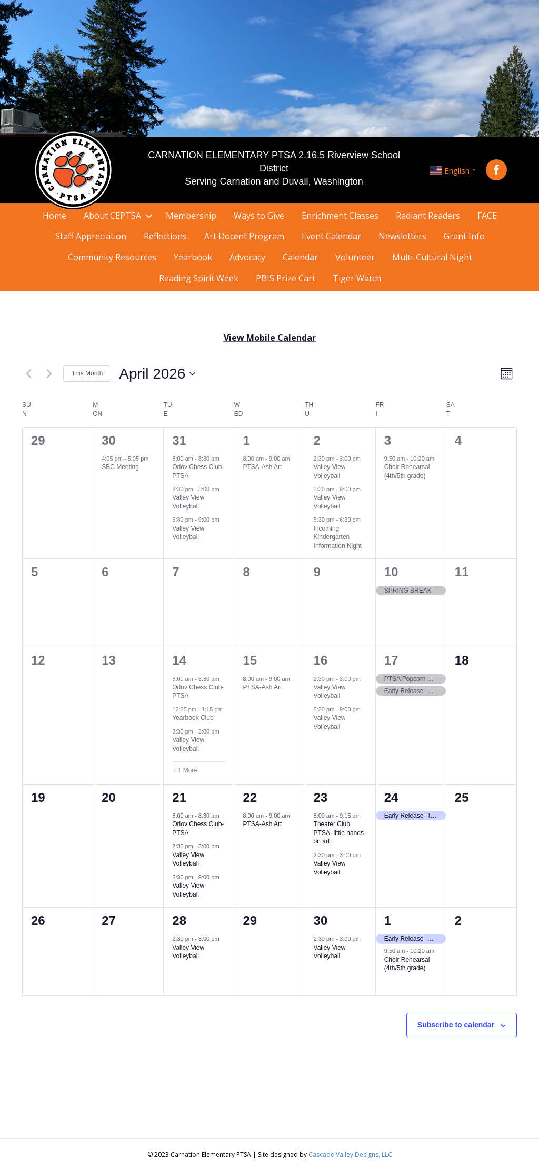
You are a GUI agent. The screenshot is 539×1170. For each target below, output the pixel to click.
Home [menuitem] (54, 215)
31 (179, 440)
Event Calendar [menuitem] (331, 236)
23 (321, 797)
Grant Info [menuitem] (464, 236)
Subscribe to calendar (455, 1025)
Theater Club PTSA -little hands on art (339, 832)
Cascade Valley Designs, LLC (350, 1154)
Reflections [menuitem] (165, 236)
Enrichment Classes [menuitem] (340, 215)
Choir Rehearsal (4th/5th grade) (407, 964)
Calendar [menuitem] (300, 257)
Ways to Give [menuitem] (259, 215)
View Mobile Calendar (270, 337)
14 (179, 660)
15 (250, 660)
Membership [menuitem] (191, 215)
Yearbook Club (192, 717)
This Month (87, 373)
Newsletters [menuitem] (402, 236)
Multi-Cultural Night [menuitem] (432, 257)
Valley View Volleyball (188, 502)
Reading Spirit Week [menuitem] (198, 278)
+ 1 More (184, 770)
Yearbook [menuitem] (193, 257)
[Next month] (49, 374)
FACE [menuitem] (487, 215)
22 (250, 797)
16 (321, 660)
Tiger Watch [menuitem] (357, 278)
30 (109, 440)
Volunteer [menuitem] (355, 257)
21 (179, 797)
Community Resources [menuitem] (112, 257)
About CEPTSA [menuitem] (112, 215)
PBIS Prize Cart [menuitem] (285, 278)
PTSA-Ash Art (262, 467)
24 (391, 797)
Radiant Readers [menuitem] (428, 215)
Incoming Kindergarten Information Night (338, 537)
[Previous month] (28, 374)
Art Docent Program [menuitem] (244, 236)
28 (179, 920)
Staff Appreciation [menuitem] (90, 236)
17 (391, 660)
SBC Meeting (120, 467)
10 (391, 572)
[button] (496, 169)
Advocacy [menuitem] (247, 257)
